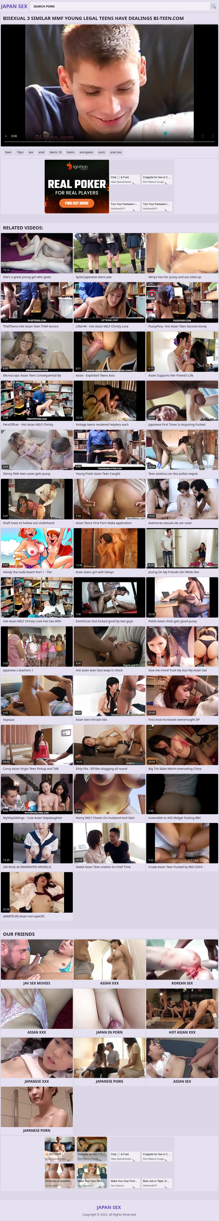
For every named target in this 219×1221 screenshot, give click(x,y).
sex (31, 152)
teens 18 (56, 152)
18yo (20, 152)
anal (41, 152)
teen (8, 152)
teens (71, 152)
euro (102, 152)
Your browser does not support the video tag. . (109, 85)
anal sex (116, 152)
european (86, 152)
